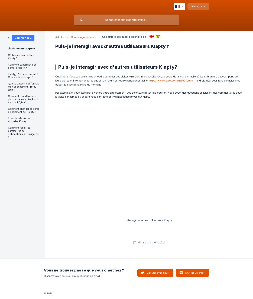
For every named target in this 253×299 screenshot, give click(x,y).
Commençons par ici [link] (83, 37)
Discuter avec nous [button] (158, 272)
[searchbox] (126, 20)
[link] (21, 37)
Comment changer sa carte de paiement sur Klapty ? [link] (23, 110)
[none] (179, 6)
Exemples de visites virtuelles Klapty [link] (19, 120)
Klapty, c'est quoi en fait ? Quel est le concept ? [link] (23, 76)
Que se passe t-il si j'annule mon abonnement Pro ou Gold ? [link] (23, 86)
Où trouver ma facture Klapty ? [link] (21, 57)
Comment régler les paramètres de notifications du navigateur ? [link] (23, 132)
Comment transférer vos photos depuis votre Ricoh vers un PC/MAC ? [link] (23, 99)
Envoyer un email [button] (195, 272)
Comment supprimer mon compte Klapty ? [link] (22, 66)
